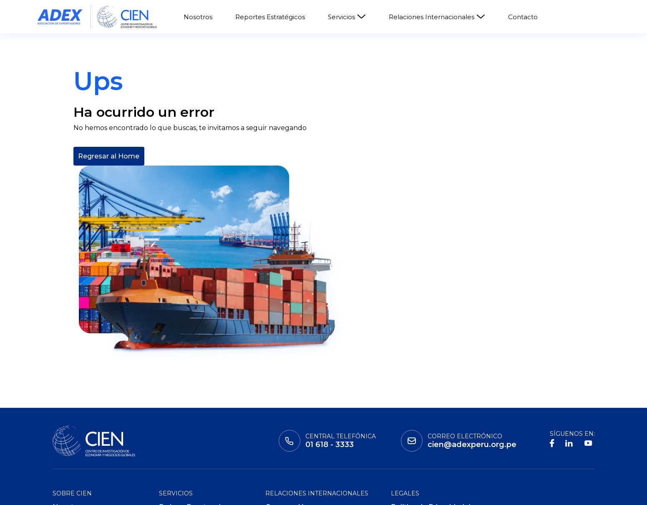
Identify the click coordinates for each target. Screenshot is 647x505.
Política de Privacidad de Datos (433, 412)
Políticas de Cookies (425, 442)
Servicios (347, 17)
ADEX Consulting (188, 442)
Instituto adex (82, 493)
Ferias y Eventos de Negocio (192, 412)
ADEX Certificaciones (195, 429)
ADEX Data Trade (188, 455)
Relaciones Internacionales (437, 17)
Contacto (523, 17)
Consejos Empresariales (306, 421)
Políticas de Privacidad (429, 429)
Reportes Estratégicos (270, 17)
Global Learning (157, 493)
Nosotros (198, 17)
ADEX (214, 493)
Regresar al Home (108, 216)
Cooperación (287, 408)
